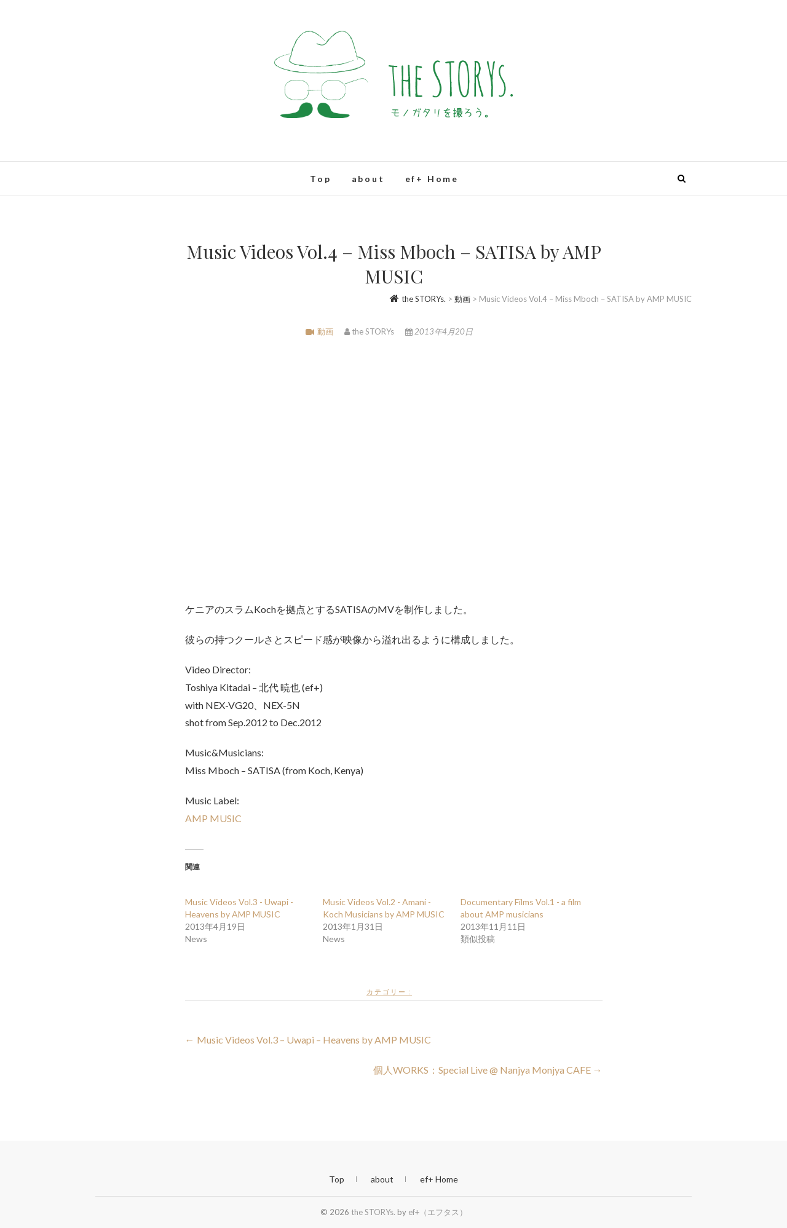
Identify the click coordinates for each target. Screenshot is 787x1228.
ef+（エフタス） (437, 1212)
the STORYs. (373, 1212)
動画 (325, 331)
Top (320, 178)
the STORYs (370, 331)
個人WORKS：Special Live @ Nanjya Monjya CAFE (488, 1069)
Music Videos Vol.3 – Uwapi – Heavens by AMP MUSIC (308, 1039)
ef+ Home (432, 178)
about (368, 178)
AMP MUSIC (213, 818)
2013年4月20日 (439, 331)
